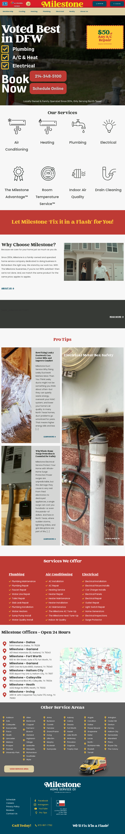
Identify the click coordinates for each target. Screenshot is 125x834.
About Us (84, 11)
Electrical (60, 11)
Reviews (10, 810)
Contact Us (11, 813)
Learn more (50, 437)
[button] (117, 3)
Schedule (10, 799)
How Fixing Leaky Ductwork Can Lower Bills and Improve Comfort (45, 357)
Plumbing (46, 11)
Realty (72, 11)
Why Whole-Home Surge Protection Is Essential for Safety (46, 454)
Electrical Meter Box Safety (89, 355)
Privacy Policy (12, 806)
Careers (10, 803)
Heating (34, 11)
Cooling (22, 11)
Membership (8, 11)
